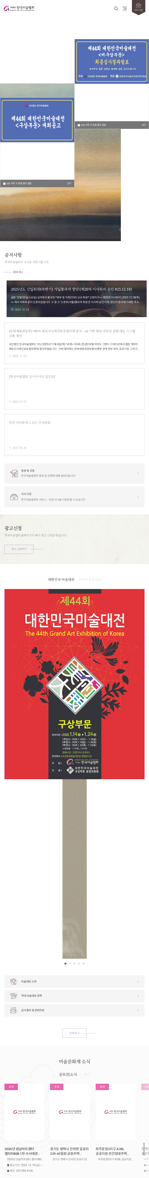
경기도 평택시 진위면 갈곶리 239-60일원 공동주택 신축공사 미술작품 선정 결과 (69, 1041)
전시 (86, 964)
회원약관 (8, 1123)
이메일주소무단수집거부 (56, 1123)
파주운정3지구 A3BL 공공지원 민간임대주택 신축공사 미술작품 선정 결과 (115, 1041)
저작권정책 (20, 1123)
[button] (121, 229)
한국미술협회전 (90, 593)
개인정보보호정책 (35, 1123)
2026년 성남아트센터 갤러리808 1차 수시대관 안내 (21, 1041)
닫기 (144, 125)
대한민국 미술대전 (61, 593)
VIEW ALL (18, 272)
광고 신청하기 (19, 549)
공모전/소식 (68, 964)
